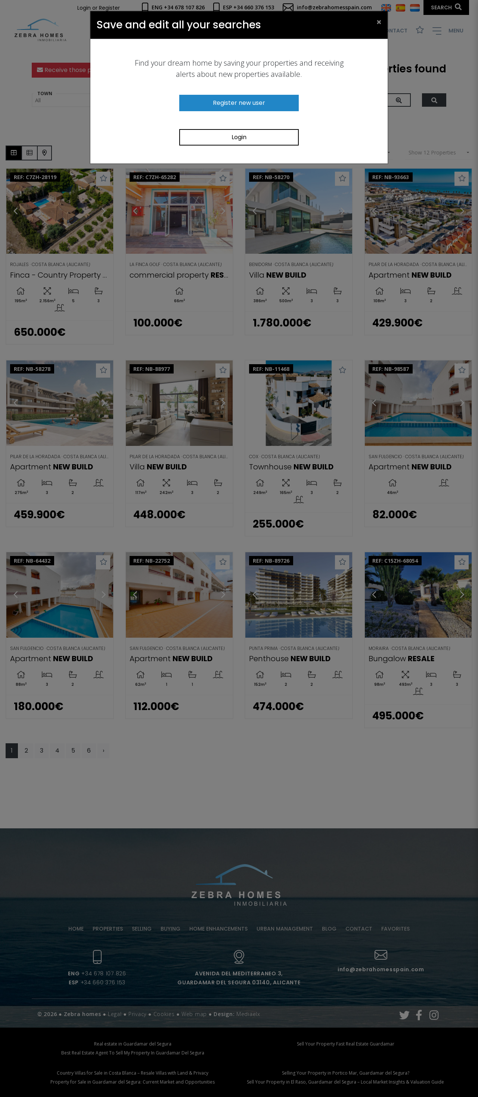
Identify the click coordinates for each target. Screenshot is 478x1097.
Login (239, 137)
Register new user (239, 103)
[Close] (379, 21)
